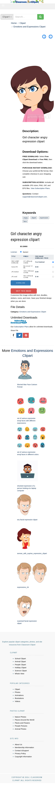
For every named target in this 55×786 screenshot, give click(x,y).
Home (14, 23)
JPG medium (15, 272)
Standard (25, 252)
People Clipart (20, 665)
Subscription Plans (21, 327)
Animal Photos (20, 729)
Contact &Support (22, 750)
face (25, 221)
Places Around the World (24, 720)
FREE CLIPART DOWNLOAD (15, 262)
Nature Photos (20, 717)
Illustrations (19, 698)
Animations (19, 695)
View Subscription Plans (40, 188)
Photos (17, 692)
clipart (33, 218)
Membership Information (24, 747)
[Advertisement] (27, 53)
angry (25, 218)
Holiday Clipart (20, 668)
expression (44, 218)
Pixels (25, 256)
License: (14, 252)
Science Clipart (21, 671)
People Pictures (21, 726)
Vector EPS (14, 267)
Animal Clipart (20, 661)
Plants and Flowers (22, 723)
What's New (19, 674)
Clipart (23, 23)
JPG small (14, 276)
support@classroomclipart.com (34, 197)
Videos (17, 701)
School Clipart (20, 659)
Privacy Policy (20, 753)
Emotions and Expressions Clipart (29, 26)
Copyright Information (23, 757)
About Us (18, 744)
